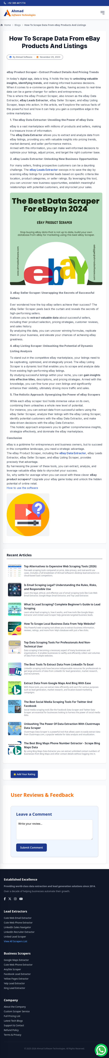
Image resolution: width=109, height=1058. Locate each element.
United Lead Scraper (15, 936)
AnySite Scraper (12, 969)
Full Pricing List (12, 1016)
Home (5, 25)
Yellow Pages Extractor (16, 978)
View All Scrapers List (15, 941)
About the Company (15, 1006)
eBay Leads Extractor (44, 169)
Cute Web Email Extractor (18, 917)
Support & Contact (14, 1025)
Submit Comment (31, 847)
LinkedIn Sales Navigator (17, 927)
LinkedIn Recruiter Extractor (19, 931)
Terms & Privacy (12, 1034)
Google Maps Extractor (16, 960)
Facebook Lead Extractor (17, 974)
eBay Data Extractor (72, 453)
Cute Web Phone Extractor (18, 922)
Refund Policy (11, 1030)
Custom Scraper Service (17, 1011)
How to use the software (28, 511)
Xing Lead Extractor (14, 988)
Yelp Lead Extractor (14, 983)
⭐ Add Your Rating (24, 774)
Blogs (17, 25)
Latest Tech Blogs (13, 1020)
